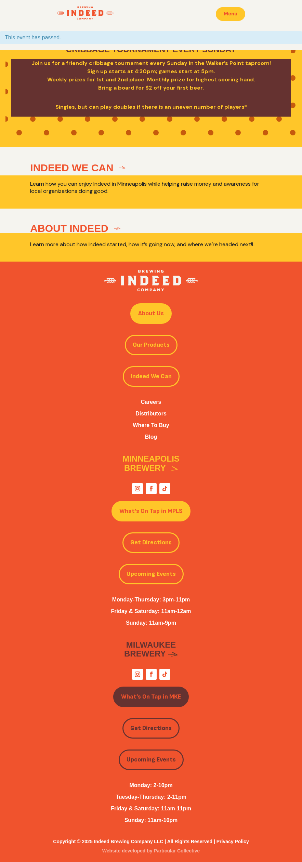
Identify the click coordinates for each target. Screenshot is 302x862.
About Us (151, 313)
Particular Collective (177, 850)
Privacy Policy (232, 841)
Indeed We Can (151, 376)
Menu (230, 14)
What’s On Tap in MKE (151, 696)
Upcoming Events (151, 574)
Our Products (151, 344)
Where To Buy (151, 425)
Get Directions (151, 542)
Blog (151, 437)
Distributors (151, 413)
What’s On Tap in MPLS (151, 511)
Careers (151, 402)
